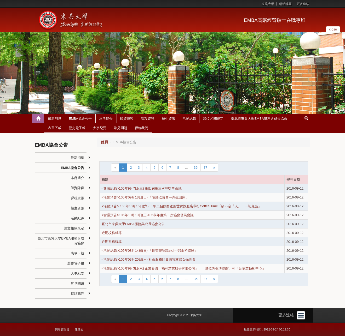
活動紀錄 (189, 118)
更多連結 (303, 4)
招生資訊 (168, 118)
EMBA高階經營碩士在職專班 (274, 20)
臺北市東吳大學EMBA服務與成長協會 (259, 118)
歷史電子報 (77, 128)
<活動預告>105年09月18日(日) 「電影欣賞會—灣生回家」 (145, 197)
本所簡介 (106, 118)
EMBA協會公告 (80, 118)
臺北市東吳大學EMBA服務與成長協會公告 (133, 224)
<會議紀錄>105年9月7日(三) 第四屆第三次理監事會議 (142, 188)
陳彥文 (79, 329)
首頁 (104, 142)
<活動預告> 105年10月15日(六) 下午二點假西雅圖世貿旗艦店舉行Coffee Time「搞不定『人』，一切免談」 (181, 206)
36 (196, 167)
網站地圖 (285, 4)
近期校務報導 (112, 233)
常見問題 (120, 128)
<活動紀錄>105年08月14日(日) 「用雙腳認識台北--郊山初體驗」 (150, 250)
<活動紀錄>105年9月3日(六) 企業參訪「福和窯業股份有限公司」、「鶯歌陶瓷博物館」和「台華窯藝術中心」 (184, 268)
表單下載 (54, 128)
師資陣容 (126, 118)
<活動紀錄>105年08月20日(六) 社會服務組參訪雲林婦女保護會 (149, 259)
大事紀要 (99, 128)
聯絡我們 (141, 128)
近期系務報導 (112, 242)
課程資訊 (147, 118)
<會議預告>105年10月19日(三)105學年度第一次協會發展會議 (148, 215)
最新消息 (54, 118)
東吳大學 (268, 4)
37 (205, 167)
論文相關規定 (213, 118)
